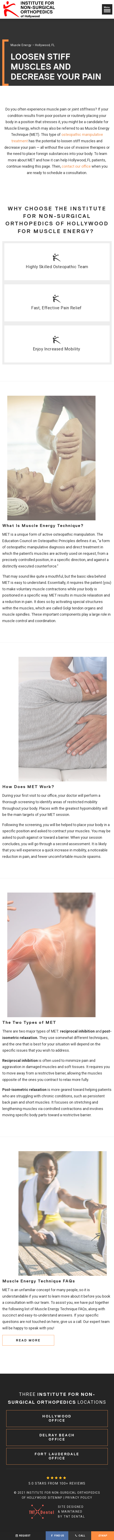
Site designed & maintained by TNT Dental (57, 1512)
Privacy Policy (78, 1497)
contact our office (76, 166)
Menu (107, 9)
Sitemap (55, 1497)
